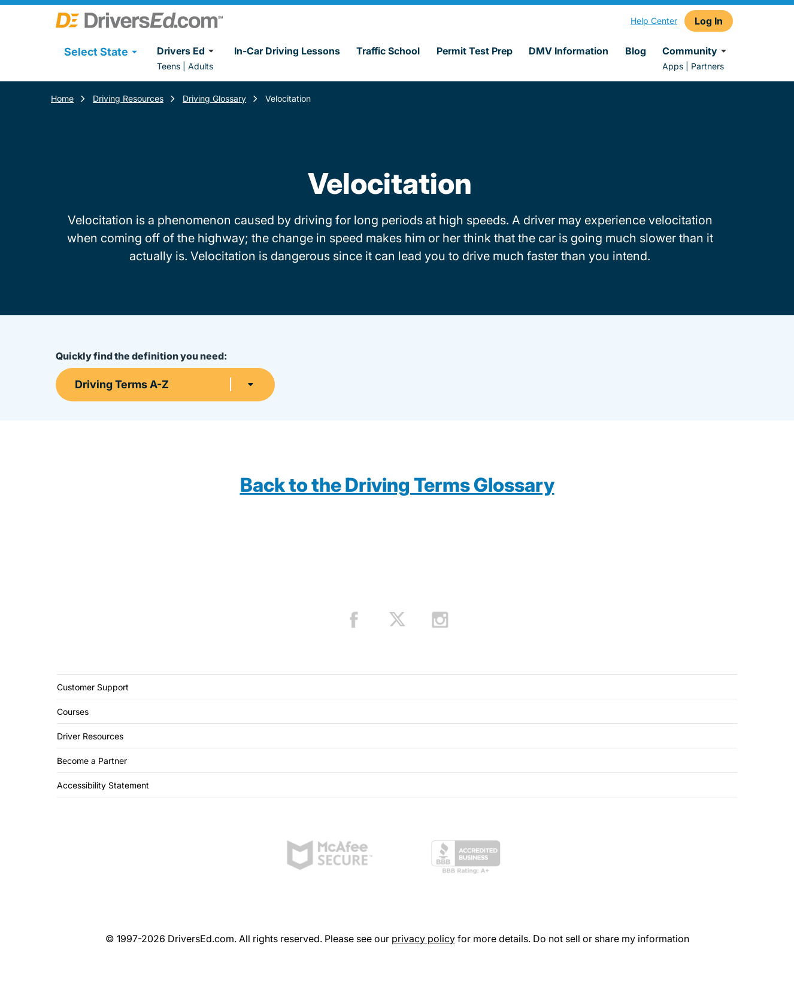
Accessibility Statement (103, 785)
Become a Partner (92, 761)
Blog (635, 51)
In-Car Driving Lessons (287, 51)
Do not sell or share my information (611, 939)
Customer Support (93, 687)
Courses (73, 711)
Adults (200, 66)
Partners (707, 66)
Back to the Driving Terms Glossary (397, 485)
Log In (709, 21)
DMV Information (568, 51)
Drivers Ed (187, 51)
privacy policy (423, 939)
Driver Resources (90, 736)
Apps (672, 66)
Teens (168, 66)
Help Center (654, 21)
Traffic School (388, 51)
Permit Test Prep (475, 51)
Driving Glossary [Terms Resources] (214, 98)
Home (62, 98)
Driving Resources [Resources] (128, 98)
